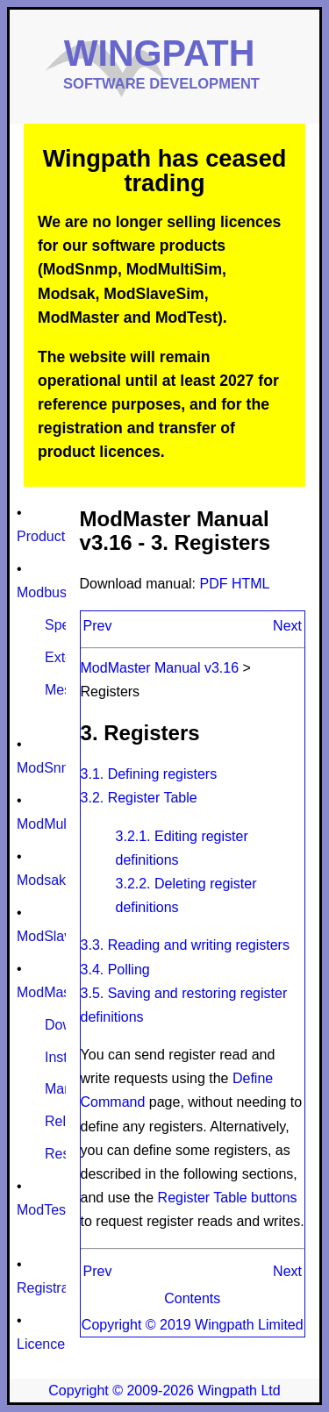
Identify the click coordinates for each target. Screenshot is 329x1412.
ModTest (43, 1209)
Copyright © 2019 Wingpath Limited (193, 1324)
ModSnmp (49, 767)
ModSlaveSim (60, 936)
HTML (251, 583)
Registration (54, 1287)
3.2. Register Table (139, 797)
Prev (97, 625)
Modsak (41, 880)
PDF (216, 583)
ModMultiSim (57, 824)
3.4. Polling (115, 969)
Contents (192, 1298)
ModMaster (52, 992)
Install (63, 1057)
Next (287, 625)
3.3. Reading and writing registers (185, 945)
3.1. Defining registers (149, 774)
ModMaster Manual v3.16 (160, 667)
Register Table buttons (227, 1197)
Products (44, 536)
